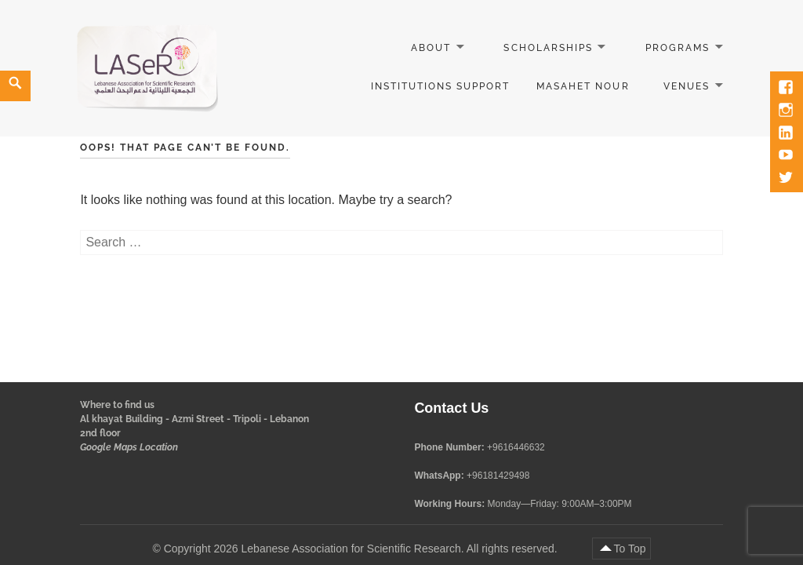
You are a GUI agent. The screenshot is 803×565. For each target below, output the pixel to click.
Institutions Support (441, 86)
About (431, 47)
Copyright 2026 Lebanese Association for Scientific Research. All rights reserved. (362, 548)
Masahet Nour (582, 86)
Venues (686, 86)
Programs (677, 47)
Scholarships (547, 47)
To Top (630, 548)
